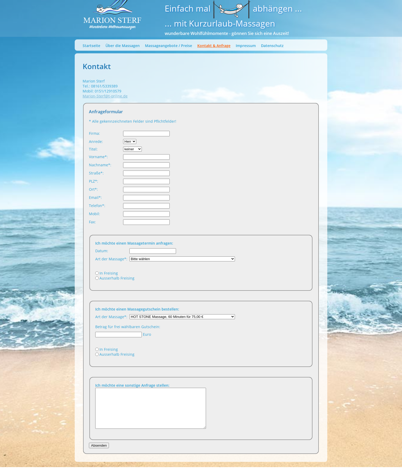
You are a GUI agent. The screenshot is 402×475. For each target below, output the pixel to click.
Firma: (94, 133)
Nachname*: (100, 164)
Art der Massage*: (111, 258)
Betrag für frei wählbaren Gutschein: (127, 326)
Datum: (101, 250)
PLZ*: (93, 181)
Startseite (91, 45)
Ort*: (93, 189)
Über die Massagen (122, 45)
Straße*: (96, 173)
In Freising (108, 273)
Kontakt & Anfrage (213, 45)
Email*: (95, 197)
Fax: (92, 221)
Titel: (93, 149)
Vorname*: (98, 156)
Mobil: (94, 213)
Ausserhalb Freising (116, 278)
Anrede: (96, 141)
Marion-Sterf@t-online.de (105, 96)
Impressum (246, 45)
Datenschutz (272, 45)
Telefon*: (97, 205)
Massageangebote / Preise (168, 45)
